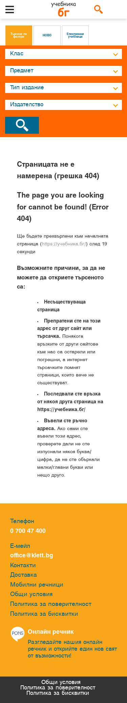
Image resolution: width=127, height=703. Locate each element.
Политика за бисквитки (44, 614)
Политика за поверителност (50, 604)
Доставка (23, 575)
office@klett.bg (31, 556)
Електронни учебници (75, 35)
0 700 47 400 (29, 531)
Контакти (23, 566)
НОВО (47, 35)
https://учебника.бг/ (64, 244)
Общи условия (31, 594)
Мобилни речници (36, 585)
